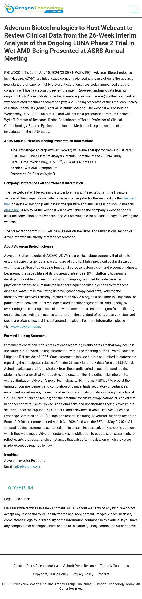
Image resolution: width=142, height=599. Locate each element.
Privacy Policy (82, 574)
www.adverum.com (25, 326)
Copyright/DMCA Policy (50, 574)
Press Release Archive (42, 566)
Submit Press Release (79, 566)
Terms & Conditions (114, 566)
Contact (103, 574)
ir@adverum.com (27, 466)
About (17, 566)
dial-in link (11, 210)
